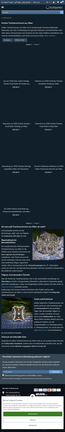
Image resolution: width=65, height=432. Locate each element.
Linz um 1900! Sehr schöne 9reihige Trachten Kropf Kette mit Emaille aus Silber (16, 82)
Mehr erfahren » (50, 36)
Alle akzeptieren (32, 414)
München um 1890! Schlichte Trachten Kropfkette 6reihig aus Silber (48, 82)
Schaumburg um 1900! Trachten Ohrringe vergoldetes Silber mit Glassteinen (16, 167)
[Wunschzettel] (58, 2)
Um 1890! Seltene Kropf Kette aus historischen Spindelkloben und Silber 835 (16, 210)
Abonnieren (56, 372)
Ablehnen (33, 420)
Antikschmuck (42, 330)
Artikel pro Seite (19, 40)
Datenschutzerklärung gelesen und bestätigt (23, 375)
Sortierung (7, 40)
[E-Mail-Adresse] (25, 371)
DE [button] (47, 2)
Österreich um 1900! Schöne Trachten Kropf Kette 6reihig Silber (48, 125)
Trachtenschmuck (7, 287)
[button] (54, 2)
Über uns (36, 2)
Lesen (39, 375)
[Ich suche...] (30, 12)
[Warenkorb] (61, 2)
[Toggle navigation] (2, 7)
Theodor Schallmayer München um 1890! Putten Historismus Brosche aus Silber (49, 167)
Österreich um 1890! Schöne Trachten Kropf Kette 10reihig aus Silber (16, 125)
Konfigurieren (33, 425)
